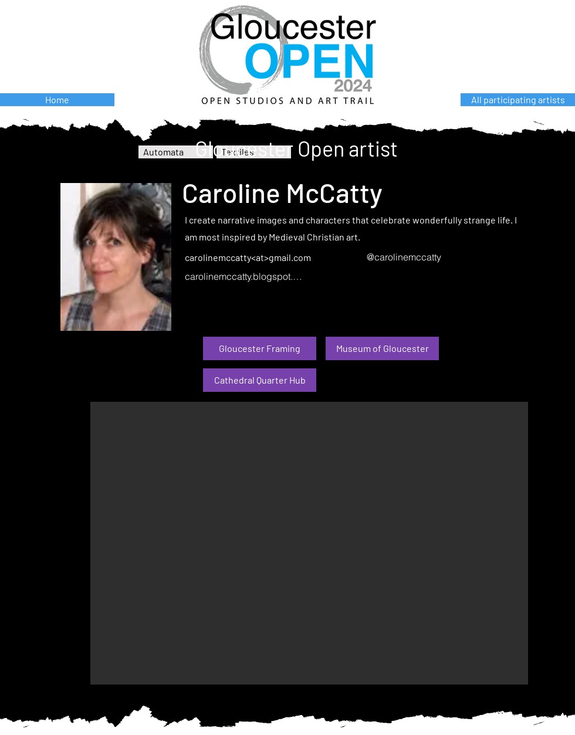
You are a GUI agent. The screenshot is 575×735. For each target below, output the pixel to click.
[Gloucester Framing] (259, 348)
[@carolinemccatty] (427, 257)
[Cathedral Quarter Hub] (259, 380)
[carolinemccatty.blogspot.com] (245, 276)
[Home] (57, 99)
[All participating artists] (518, 99)
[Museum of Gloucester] (382, 348)
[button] (309, 543)
